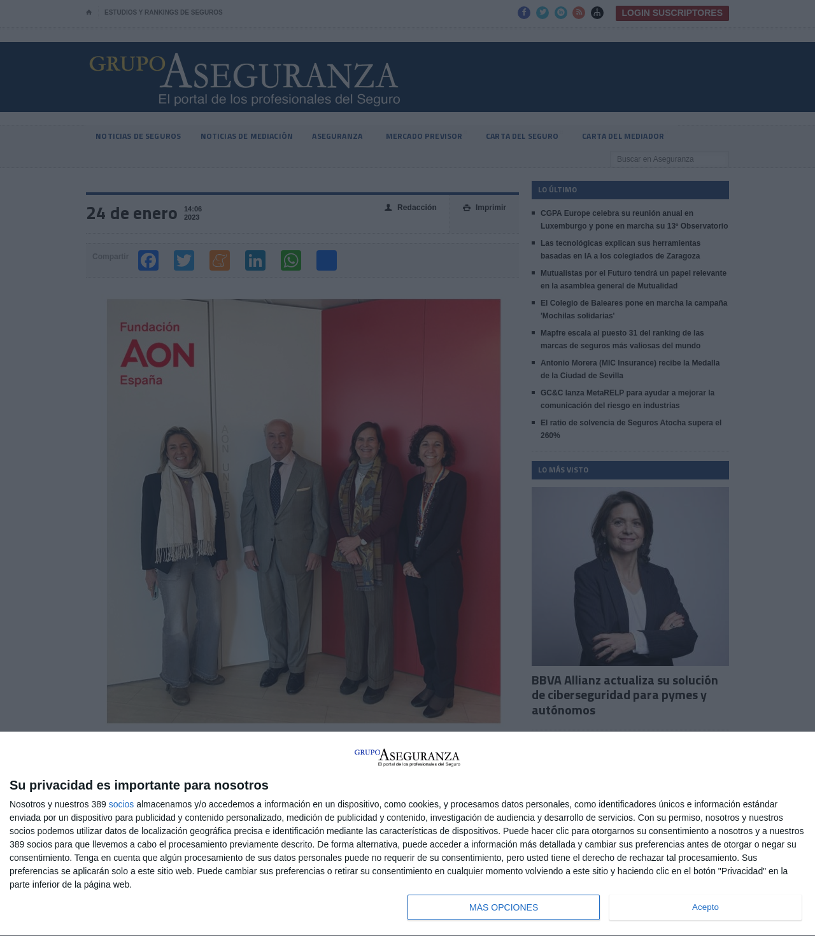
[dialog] (407, 834)
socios (121, 804)
